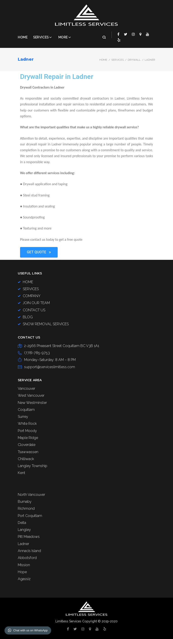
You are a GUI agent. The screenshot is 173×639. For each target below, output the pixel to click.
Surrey (23, 416)
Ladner (23, 544)
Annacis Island (29, 551)
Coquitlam (26, 409)
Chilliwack (26, 459)
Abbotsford (27, 558)
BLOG (28, 317)
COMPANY (32, 296)
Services (40, 37)
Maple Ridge (28, 438)
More (63, 37)
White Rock (27, 423)
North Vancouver (31, 494)
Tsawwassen (28, 452)
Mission (24, 565)
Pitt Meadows (29, 536)
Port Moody (27, 431)
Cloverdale (26, 445)
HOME (28, 282)
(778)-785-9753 (37, 353)
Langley (24, 530)
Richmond (26, 508)
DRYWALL (134, 59)
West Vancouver (31, 395)
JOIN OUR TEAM (36, 303)
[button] (39, 252)
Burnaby (25, 501)
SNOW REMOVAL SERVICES (46, 324)
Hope (22, 572)
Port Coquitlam (30, 516)
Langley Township (32, 466)
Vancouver (26, 388)
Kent (21, 473)
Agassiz (24, 579)
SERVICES (117, 59)
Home (22, 37)
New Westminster (32, 403)
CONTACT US (34, 310)
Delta (22, 523)
